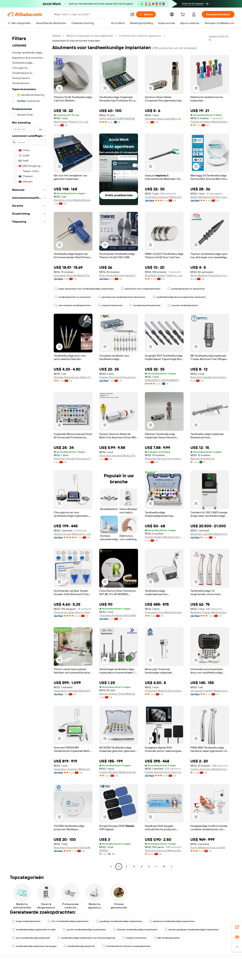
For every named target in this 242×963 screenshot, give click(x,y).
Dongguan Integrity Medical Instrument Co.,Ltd (209, 690)
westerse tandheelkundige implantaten (172, 921)
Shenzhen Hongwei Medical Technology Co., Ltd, (118, 455)
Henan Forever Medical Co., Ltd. (72, 533)
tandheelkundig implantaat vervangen (34, 946)
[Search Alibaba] (90, 14)
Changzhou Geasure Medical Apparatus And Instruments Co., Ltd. (164, 196)
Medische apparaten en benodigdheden (89, 35)
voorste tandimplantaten (183, 305)
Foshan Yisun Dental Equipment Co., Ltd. (118, 377)
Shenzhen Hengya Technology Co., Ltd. (164, 458)
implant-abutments (110, 305)
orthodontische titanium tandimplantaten (126, 946)
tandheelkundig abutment (79, 946)
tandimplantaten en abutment (73, 297)
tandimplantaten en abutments (186, 288)
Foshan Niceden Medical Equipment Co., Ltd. (118, 772)
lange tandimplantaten (26, 921)
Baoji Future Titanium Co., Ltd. (71, 121)
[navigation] (29, 451)
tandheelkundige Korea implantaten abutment (179, 297)
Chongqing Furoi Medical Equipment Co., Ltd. (164, 612)
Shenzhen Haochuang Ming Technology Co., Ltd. (164, 118)
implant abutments (134, 937)
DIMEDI (103, 850)
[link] (237, 927)
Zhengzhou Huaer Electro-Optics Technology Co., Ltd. (73, 612)
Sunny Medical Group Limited (207, 847)
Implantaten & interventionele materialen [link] (76, 40)
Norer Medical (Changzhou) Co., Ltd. (209, 275)
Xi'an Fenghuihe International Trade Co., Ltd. (118, 275)
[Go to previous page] (111, 866)
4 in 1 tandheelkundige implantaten (68, 921)
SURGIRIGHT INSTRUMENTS (162, 380)
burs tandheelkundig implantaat (31, 937)
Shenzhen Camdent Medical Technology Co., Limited (209, 533)
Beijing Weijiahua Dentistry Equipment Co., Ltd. (209, 196)
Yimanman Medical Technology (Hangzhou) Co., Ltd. (164, 690)
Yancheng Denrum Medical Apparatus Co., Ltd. (164, 850)
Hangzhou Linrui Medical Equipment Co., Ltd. (73, 200)
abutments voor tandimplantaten (140, 288)
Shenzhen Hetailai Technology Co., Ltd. (209, 377)
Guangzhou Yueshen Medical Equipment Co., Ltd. (73, 769)
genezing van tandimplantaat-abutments (121, 297)
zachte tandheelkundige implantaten (84, 929)
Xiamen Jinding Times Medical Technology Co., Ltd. (118, 693)
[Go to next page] (171, 866)
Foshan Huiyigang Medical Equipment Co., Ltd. (209, 121)
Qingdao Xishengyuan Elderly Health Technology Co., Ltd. (73, 377)
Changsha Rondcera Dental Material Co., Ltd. (118, 615)
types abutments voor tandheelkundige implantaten (84, 288)
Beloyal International (202, 458)
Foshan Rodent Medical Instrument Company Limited (164, 536)
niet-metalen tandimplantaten (73, 305)
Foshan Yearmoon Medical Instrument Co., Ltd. (209, 769)
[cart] (183, 14)
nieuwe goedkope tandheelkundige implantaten (191, 929)
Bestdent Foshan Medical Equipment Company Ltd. (209, 612)
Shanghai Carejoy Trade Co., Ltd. (163, 275)
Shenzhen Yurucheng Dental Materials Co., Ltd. (73, 847)
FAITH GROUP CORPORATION (117, 118)
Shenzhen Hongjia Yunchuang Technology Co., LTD (73, 458)
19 (164, 866)
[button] (132, 14)
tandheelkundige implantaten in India (34, 929)
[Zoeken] (146, 14)
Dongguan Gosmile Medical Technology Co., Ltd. (73, 275)
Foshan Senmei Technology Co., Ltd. (164, 772)
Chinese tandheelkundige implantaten (135, 929)
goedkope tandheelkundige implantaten (119, 921)
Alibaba (56, 35)
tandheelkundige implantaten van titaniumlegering (86, 937)
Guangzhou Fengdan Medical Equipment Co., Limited (73, 690)
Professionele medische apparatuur (140, 35)
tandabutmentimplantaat (145, 305)
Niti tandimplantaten (167, 937)
